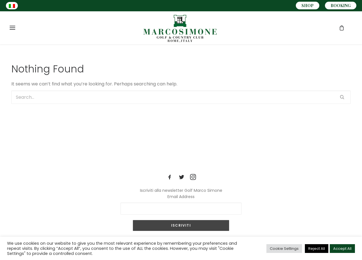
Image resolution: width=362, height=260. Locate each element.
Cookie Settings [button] (284, 248)
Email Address (181, 196)
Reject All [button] (316, 248)
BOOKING (341, 5)
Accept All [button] (342, 248)
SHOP (307, 5)
